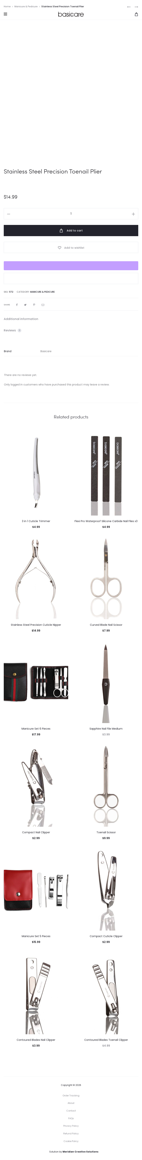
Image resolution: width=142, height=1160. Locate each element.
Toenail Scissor (106, 832)
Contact (71, 1110)
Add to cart (71, 230)
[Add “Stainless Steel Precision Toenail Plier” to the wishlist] (71, 247)
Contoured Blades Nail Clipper (36, 1040)
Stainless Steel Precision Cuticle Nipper (36, 625)
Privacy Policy (71, 1125)
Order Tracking (71, 1095)
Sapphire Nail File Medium (106, 729)
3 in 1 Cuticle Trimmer (36, 521)
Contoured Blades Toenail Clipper (106, 1040)
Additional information (21, 319)
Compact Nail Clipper (36, 832)
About (71, 1103)
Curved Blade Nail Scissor (106, 625)
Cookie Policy (71, 1141)
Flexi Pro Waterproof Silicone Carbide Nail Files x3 (106, 521)
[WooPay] (71, 265)
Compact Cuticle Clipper (106, 936)
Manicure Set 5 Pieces (36, 936)
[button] (71, 278)
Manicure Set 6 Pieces (36, 729)
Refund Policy (71, 1133)
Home (7, 6)
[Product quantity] (71, 214)
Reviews (12, 330)
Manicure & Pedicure (26, 6)
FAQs (71, 1118)
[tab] (71, 319)
